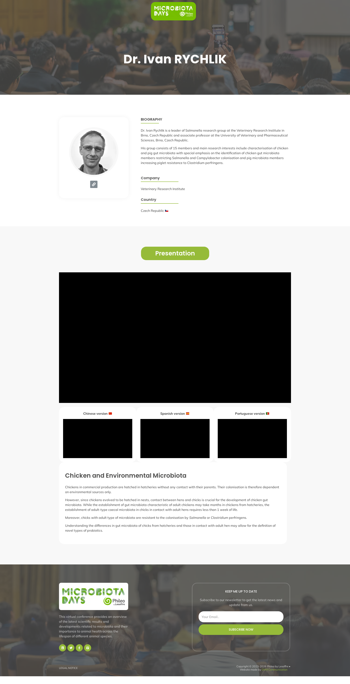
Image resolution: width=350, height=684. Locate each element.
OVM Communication (275, 669)
